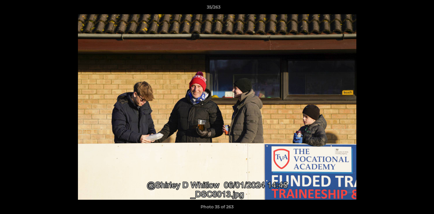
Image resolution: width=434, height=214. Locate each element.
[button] (409, 8)
